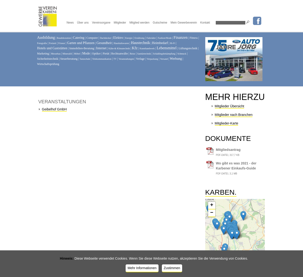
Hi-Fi (172, 43)
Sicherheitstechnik (47, 58)
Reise (132, 53)
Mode (86, 53)
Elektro (118, 38)
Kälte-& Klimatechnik (119, 48)
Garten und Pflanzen (80, 43)
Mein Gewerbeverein (183, 22)
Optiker (96, 53)
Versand (164, 59)
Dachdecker (105, 38)
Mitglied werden (139, 22)
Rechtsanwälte (119, 53)
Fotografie (42, 43)
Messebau (56, 53)
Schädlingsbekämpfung (164, 53)
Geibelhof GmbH (54, 109)
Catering (78, 38)
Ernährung (139, 38)
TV (115, 59)
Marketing (43, 53)
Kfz (135, 48)
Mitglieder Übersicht (229, 106)
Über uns (83, 22)
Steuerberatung (69, 58)
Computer (92, 38)
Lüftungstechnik (188, 48)
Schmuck (181, 53)
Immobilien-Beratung (81, 48)
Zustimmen (172, 268)
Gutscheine (160, 22)
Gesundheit (104, 43)
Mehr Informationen (142, 268)
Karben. (221, 192)
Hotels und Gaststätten (52, 48)
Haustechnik (140, 43)
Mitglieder (120, 22)
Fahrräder (151, 38)
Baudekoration (64, 38)
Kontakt (205, 22)
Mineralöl (67, 53)
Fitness (194, 38)
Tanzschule (85, 59)
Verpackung (152, 59)
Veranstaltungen (126, 59)
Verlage (140, 58)
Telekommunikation (101, 59)
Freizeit (52, 43)
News (70, 22)
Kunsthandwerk (147, 48)
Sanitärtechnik (144, 53)
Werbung (176, 58)
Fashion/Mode (165, 38)
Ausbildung (46, 37)
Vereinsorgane (101, 22)
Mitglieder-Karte (226, 123)
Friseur (61, 43)
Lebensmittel (167, 48)
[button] (229, 218)
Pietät (106, 53)
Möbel (77, 53)
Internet (101, 48)
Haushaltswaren (121, 43)
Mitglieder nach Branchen (234, 115)
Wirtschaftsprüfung (48, 64)
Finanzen (181, 37)
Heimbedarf (160, 43)
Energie (129, 38)
